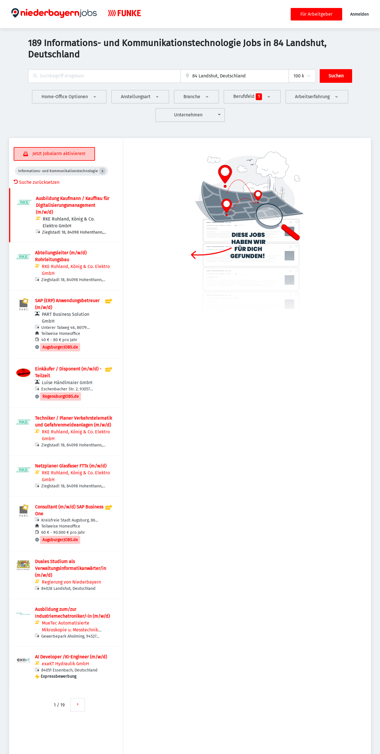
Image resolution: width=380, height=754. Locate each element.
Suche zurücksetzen (36, 182)
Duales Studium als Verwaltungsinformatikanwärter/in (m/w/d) (70, 568)
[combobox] (104, 76)
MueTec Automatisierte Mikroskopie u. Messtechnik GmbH (70, 629)
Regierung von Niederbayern (71, 582)
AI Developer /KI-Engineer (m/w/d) (71, 657)
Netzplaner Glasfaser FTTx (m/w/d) (70, 466)
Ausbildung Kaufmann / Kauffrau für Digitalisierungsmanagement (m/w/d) (72, 205)
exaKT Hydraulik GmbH (65, 663)
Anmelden (359, 14)
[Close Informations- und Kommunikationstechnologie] (102, 171)
